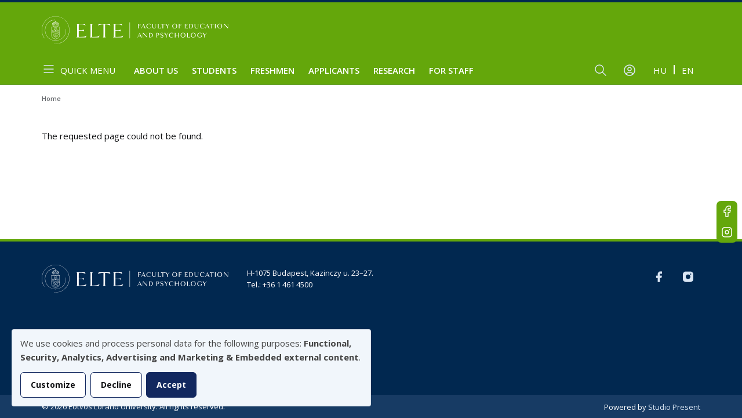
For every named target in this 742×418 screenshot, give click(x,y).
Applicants (333, 70)
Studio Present (674, 407)
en (687, 70)
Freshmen (272, 70)
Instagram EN (726, 232)
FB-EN (726, 211)
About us (156, 70)
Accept (171, 384)
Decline (116, 384)
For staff (451, 70)
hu (660, 70)
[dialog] (191, 367)
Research (394, 70)
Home (51, 98)
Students (214, 70)
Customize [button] (53, 384)
